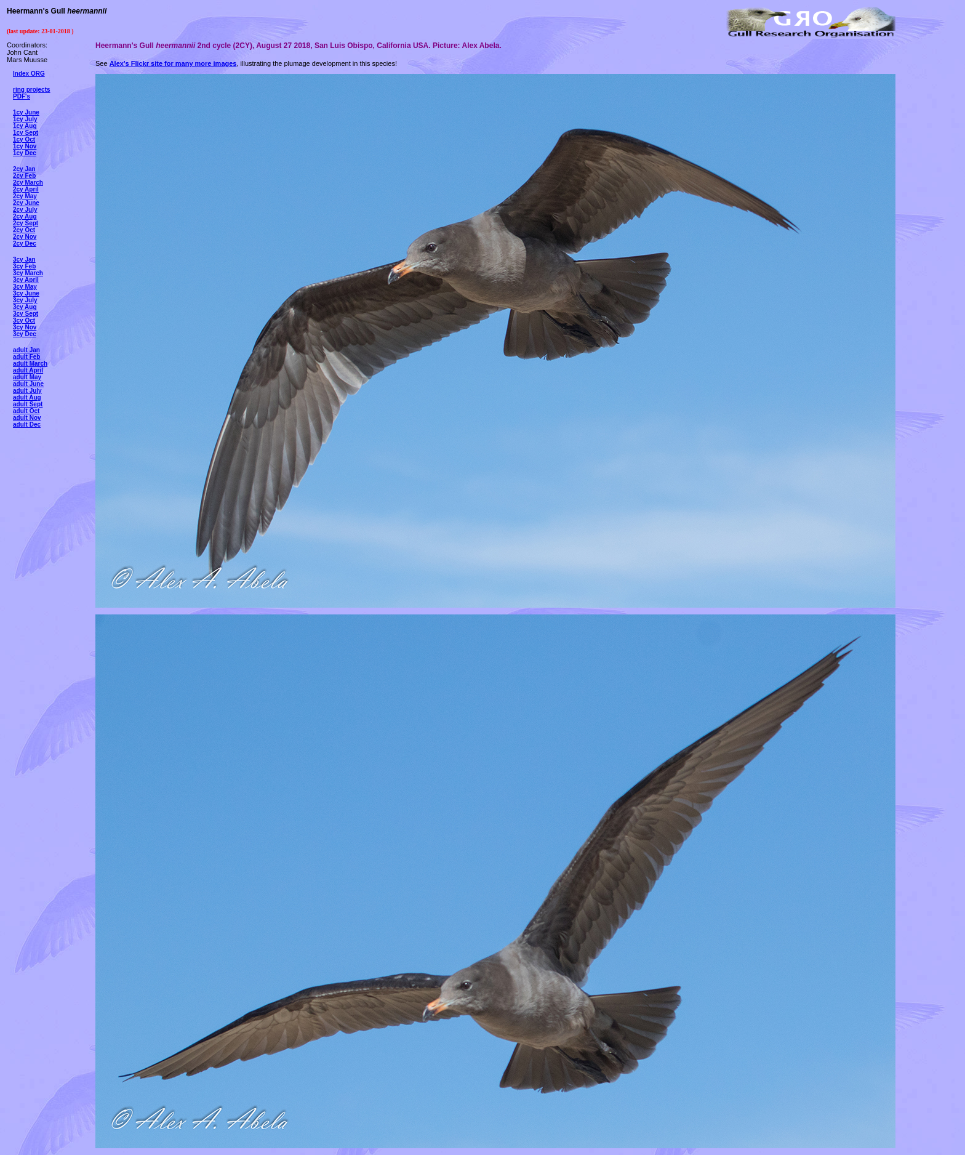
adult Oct (26, 411)
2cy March (28, 182)
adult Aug (27, 397)
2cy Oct (24, 230)
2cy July (25, 209)
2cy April (26, 189)
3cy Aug (25, 307)
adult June (28, 383)
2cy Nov (24, 236)
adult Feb (26, 356)
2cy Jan (24, 169)
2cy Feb (24, 175)
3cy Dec (24, 334)
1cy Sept (25, 132)
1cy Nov (24, 146)
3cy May (25, 286)
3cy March (28, 273)
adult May (27, 377)
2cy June (26, 202)
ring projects (31, 89)
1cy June (26, 112)
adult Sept (27, 404)
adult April (28, 370)
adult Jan (26, 350)
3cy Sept (25, 313)
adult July (27, 390)
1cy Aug (25, 126)
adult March (30, 363)
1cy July (25, 119)
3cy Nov (24, 327)
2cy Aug (25, 216)
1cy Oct (24, 139)
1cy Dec (24, 153)
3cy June (26, 293)
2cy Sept (25, 223)
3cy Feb (24, 266)
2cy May (25, 196)
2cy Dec (24, 243)
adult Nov (27, 417)
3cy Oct (24, 320)
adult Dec (27, 424)
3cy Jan (24, 259)
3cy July (25, 300)
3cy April (26, 279)
